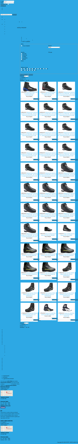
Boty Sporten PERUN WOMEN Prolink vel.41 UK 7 (30, 313)
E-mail (2, 1)
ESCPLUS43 (52, 155)
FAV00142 (52, 255)
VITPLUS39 (34, 216)
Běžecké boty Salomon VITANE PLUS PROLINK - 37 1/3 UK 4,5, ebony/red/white (29, 195)
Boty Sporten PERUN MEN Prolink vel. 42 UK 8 (67, 273)
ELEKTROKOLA (6, 334)
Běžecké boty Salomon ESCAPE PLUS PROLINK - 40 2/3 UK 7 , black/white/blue (66, 114)
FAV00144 (34, 274)
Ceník (7, 19)
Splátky (8, 24)
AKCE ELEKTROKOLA (8, 331)
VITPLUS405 (53, 216)
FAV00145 (52, 274)
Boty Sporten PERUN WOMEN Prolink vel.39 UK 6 (67, 293)
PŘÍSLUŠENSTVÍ (7, 342)
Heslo (2, 2)
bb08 (53, 235)
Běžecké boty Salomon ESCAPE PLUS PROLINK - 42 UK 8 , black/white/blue (29, 154)
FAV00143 (71, 255)
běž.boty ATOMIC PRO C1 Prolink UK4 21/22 (30, 92)
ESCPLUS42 (33, 155)
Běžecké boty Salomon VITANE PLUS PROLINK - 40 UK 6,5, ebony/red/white (66, 215)
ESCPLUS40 (33, 135)
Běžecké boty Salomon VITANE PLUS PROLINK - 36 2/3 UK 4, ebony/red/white (66, 174)
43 (26, 70)
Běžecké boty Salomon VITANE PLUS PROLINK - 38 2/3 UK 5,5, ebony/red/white (47, 195)
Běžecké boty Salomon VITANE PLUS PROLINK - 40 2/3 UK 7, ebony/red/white (47, 215)
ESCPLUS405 (71, 115)
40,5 (42, 68)
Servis (22, 19)
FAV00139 (34, 255)
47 (35, 70)
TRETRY (5, 365)
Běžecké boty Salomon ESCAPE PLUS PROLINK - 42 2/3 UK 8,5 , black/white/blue (66, 134)
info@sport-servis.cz (6, 400)
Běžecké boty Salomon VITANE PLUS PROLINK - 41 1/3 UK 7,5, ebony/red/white (29, 235)
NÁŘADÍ (5, 367)
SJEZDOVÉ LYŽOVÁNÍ (8, 358)
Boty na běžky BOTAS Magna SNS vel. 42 (68, 234)
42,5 (23, 70)
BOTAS (24, 59)
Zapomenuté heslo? (8, 9)
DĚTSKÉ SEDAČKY (7, 359)
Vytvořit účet (6, 8)
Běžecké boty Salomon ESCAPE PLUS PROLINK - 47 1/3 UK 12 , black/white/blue (47, 174)
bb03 (71, 235)
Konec (31, 77)
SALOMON (24, 58)
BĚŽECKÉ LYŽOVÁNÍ (8, 344)
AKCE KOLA (6, 329)
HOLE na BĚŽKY (9, 348)
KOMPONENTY (6, 341)
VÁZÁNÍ (7, 349)
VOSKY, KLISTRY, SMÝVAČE (12, 351)
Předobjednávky (10, 29)
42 (47, 68)
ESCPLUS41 (53, 135)
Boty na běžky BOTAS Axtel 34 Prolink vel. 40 (48, 234)
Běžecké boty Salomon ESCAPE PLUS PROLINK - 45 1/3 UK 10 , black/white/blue (29, 174)
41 (45, 68)
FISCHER (24, 53)
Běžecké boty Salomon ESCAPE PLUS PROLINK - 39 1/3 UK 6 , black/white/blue (47, 114)
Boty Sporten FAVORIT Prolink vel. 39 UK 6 (30, 254)
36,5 (26, 68)
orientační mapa (8, 384)
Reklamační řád (10, 34)
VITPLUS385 (53, 196)
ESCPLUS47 (53, 176)
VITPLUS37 (34, 196)
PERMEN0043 (29, 295)
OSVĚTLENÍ (6, 339)
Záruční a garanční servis (13, 22)
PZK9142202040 (29, 95)
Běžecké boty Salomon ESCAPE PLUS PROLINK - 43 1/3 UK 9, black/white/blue (47, 154)
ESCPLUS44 (70, 155)
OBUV (4, 368)
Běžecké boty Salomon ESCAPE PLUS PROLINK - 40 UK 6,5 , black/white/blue (29, 134)
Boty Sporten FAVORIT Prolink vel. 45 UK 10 (48, 273)
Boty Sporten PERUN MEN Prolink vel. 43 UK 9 (30, 293)
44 (28, 70)
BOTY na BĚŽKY (9, 347)
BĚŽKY (7, 345)
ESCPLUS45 (34, 176)
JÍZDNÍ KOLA (6, 332)
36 (22, 68)
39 (36, 68)
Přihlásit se (3, 5)
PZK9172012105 (48, 95)
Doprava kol (9, 26)
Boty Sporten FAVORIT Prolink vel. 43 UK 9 (67, 254)
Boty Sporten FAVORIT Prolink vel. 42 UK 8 (48, 254)
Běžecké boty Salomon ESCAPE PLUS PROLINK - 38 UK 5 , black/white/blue (29, 114)
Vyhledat (14, 14)
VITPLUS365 (71, 176)
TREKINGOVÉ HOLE (8, 369)
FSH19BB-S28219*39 (68, 315)
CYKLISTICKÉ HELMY (8, 337)
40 (39, 68)
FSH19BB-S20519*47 (49, 314)
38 (31, 68)
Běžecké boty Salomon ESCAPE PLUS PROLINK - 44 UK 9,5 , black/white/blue (66, 154)
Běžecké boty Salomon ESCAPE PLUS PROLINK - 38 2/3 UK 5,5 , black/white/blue (66, 93)
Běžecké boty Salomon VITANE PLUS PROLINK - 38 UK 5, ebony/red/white (66, 195)
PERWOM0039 (66, 295)
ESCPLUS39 (52, 115)
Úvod (4, 17)
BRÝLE (4, 362)
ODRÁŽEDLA (6, 361)
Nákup (19, 24)
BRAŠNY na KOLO (7, 335)
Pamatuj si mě (4, 4)
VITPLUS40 (70, 216)
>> (34, 77)
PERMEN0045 (47, 295)
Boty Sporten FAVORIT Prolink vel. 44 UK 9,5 (30, 273)
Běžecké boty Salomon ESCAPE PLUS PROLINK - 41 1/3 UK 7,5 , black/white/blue (47, 134)
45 (31, 70)
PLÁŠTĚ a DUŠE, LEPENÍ (9, 338)
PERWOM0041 (29, 316)
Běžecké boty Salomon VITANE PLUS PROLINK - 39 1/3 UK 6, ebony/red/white (29, 215)
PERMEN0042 (66, 275)
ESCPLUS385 (72, 95)
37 (28, 68)
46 (33, 70)
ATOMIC (24, 56)
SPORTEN (24, 55)
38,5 (34, 68)
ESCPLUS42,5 (71, 135)
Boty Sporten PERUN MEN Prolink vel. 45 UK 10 (49, 293)
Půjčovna (28, 22)
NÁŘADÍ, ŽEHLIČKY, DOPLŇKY (10, 353)
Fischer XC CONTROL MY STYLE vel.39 (67, 313)
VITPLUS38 (70, 196)
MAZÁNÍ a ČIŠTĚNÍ (7, 364)
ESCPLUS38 (33, 115)
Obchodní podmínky (11, 31)
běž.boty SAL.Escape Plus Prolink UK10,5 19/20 (49, 92)
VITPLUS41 (34, 236)
